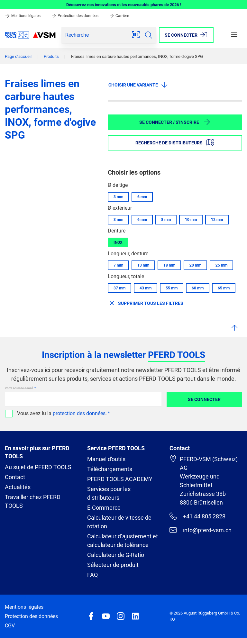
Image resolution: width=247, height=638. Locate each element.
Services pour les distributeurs (109, 493)
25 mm (221, 265)
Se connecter (204, 399)
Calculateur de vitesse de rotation (119, 522)
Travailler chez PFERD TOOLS (32, 501)
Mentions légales (23, 16)
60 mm (198, 288)
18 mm (169, 265)
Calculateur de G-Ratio (115, 554)
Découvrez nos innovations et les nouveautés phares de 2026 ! (123, 4)
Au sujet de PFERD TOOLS (38, 467)
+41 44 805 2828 (197, 516)
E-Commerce (104, 507)
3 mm (118, 197)
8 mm (166, 219)
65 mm (224, 288)
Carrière (119, 16)
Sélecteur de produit (113, 564)
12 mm (217, 219)
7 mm (118, 265)
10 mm (191, 219)
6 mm (142, 197)
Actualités (18, 487)
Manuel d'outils (106, 459)
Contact (15, 477)
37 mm (119, 288)
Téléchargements (109, 469)
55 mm (172, 288)
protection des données (79, 413)
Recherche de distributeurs (174, 142)
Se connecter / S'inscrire (175, 122)
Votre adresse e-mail (19, 388)
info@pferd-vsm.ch (200, 529)
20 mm (195, 265)
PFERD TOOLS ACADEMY (119, 479)
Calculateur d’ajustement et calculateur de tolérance (122, 540)
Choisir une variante (138, 84)
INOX (118, 242)
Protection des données (75, 16)
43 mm (145, 288)
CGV (10, 626)
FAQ (92, 574)
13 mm (143, 265)
